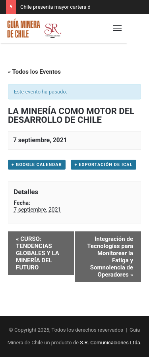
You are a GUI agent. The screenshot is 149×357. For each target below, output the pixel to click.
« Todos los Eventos (34, 71)
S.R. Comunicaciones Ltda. (110, 343)
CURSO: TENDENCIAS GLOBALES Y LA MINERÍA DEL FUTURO (37, 253)
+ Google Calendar (37, 164)
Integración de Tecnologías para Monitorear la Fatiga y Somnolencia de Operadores (110, 256)
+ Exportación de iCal (103, 164)
